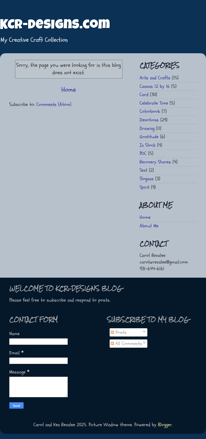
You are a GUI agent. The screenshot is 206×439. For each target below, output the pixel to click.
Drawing (147, 128)
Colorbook (150, 111)
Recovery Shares (155, 162)
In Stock (148, 145)
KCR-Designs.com (55, 25)
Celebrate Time (154, 103)
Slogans (147, 178)
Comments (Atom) (53, 104)
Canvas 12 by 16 (155, 86)
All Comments (126, 343)
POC (143, 153)
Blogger (165, 424)
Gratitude (149, 136)
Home (68, 89)
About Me (149, 226)
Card (144, 94)
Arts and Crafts (155, 78)
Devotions (149, 120)
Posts (119, 332)
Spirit (144, 187)
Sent (143, 170)
